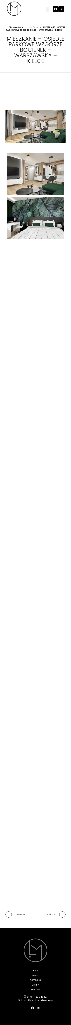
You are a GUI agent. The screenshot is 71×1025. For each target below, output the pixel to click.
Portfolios (33, 27)
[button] (47, 9)
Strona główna (16, 27)
